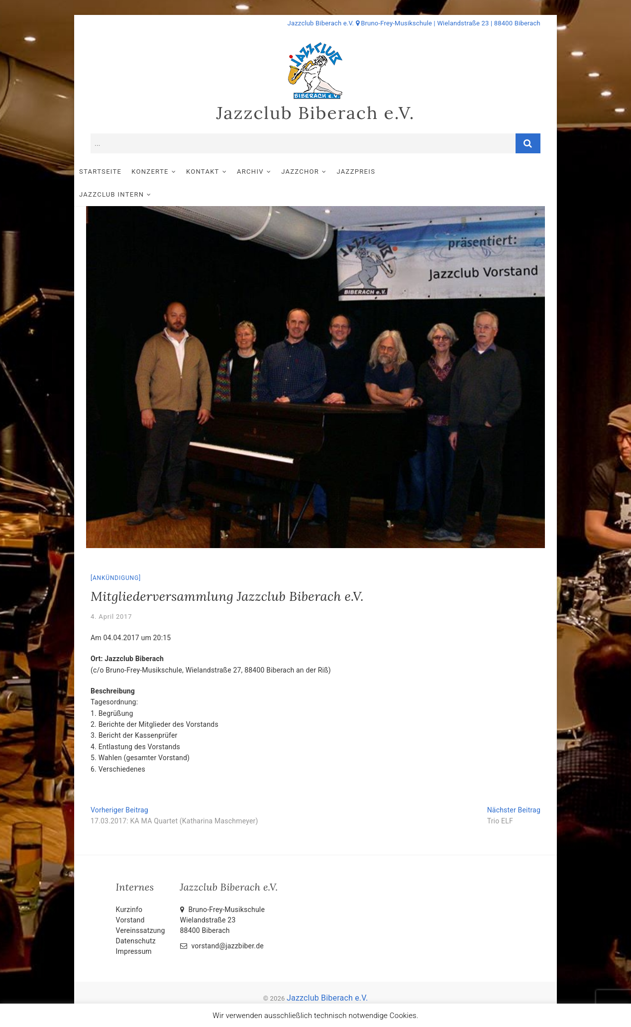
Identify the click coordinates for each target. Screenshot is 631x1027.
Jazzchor (316, 172)
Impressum (134, 929)
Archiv (266, 172)
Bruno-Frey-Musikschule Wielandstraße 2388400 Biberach (222, 898)
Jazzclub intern (434, 172)
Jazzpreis (372, 172)
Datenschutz (136, 919)
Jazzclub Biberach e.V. (315, 113)
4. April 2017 (111, 594)
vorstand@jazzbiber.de (222, 924)
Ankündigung (116, 556)
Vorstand (130, 898)
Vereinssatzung (140, 909)
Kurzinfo (129, 888)
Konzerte (166, 172)
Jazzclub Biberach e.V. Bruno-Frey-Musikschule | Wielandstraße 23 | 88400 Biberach (414, 23)
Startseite (117, 172)
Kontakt (219, 172)
